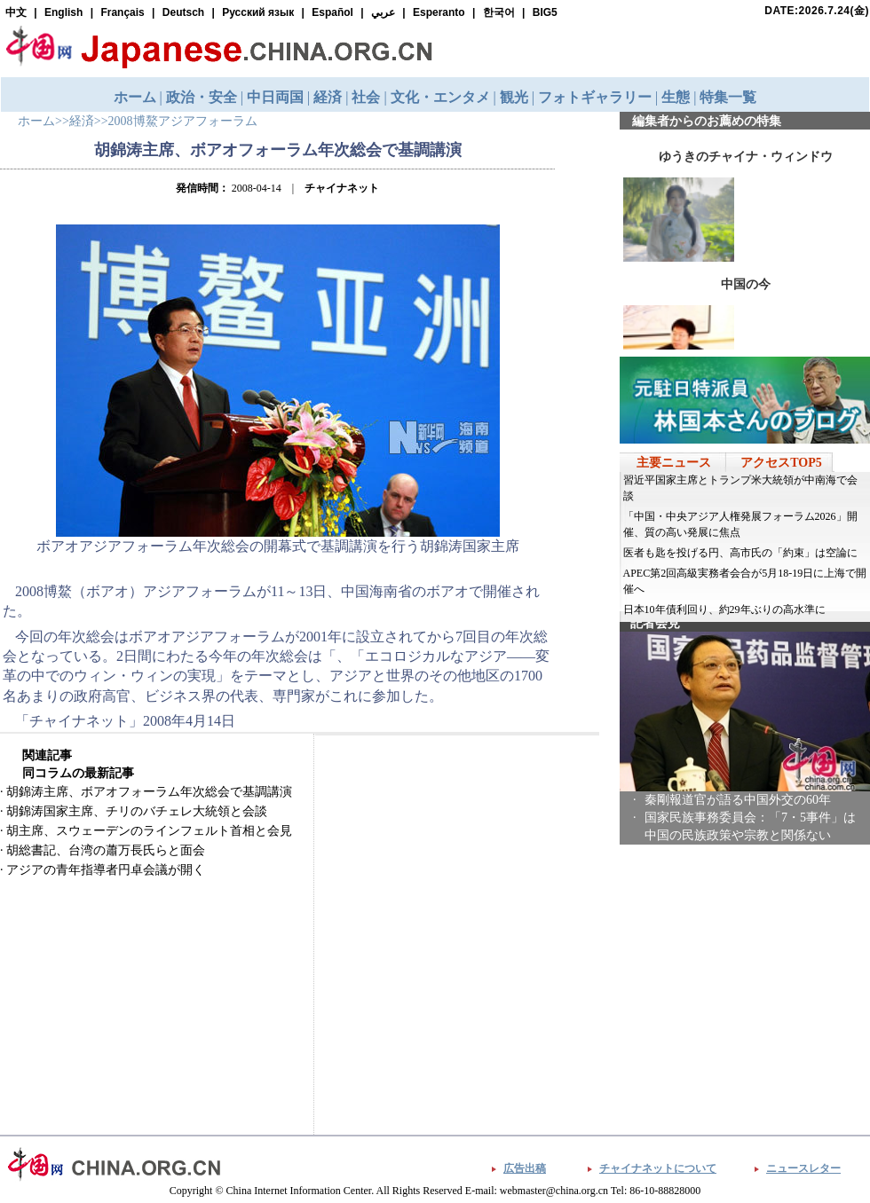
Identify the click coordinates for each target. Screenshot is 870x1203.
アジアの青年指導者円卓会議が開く (105, 870)
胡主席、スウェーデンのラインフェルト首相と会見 (149, 830)
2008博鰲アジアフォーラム (182, 121)
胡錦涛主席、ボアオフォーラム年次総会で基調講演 (149, 791)
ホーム (36, 121)
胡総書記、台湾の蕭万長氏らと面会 (105, 850)
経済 (81, 121)
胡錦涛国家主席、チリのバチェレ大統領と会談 (136, 811)
